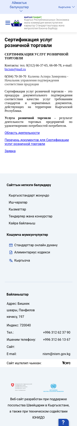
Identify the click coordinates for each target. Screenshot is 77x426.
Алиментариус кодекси (32, 252)
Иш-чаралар (18, 202)
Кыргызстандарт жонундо (29, 195)
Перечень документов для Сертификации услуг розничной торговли (37, 142)
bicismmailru (15, 69)
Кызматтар (17, 209)
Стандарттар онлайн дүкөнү (33, 245)
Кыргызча (67, 7)
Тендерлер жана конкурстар (31, 216)
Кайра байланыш (22, 223)
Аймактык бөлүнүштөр (19, 6)
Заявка (10, 151)
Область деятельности (22, 133)
